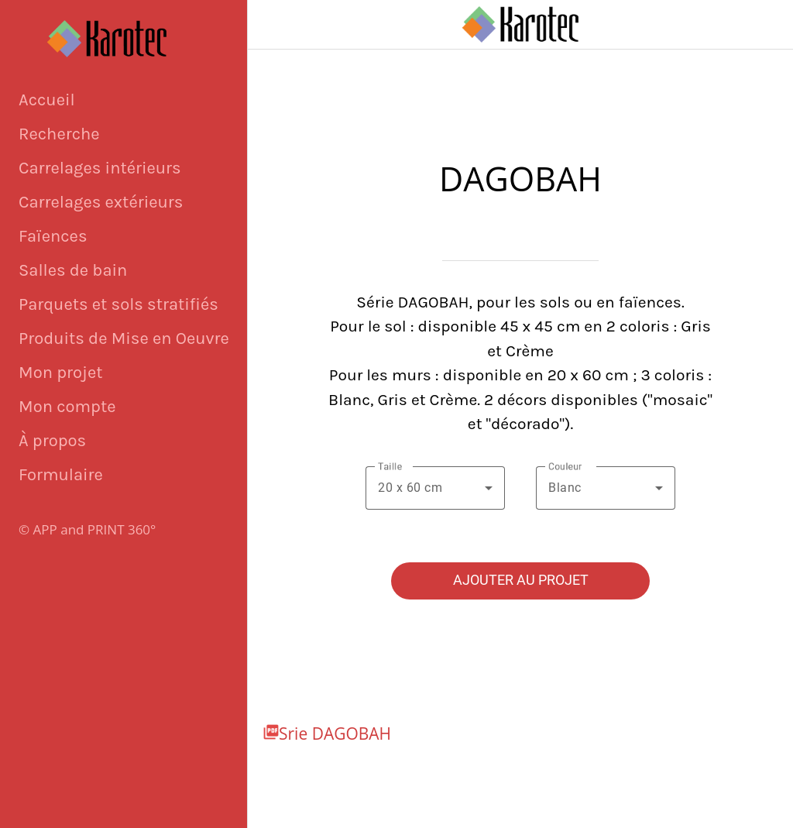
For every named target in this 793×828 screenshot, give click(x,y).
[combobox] (435, 488)
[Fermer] (272, 24)
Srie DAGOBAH (335, 733)
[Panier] (768, 24)
